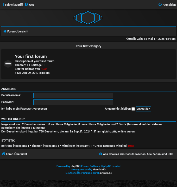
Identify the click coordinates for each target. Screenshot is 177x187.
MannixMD (99, 169)
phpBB (75, 166)
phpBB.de (106, 173)
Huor (44, 69)
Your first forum (31, 56)
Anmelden (8, 89)
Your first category (88, 46)
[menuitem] (29, 5)
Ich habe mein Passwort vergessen (24, 108)
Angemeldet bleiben (120, 108)
